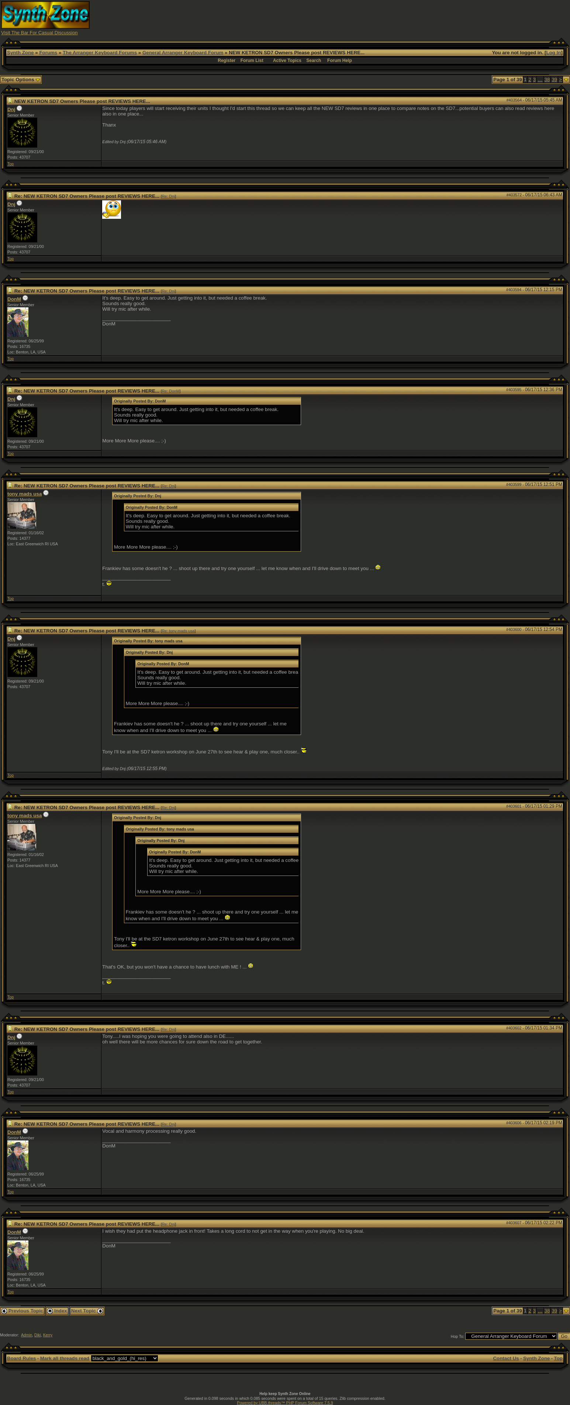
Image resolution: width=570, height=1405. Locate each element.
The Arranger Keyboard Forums (100, 52)
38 (547, 79)
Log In (553, 52)
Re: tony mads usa (178, 631)
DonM (14, 299)
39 (554, 79)
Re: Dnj (168, 196)
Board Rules (21, 1358)
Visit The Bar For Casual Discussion (39, 32)
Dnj (11, 109)
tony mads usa (24, 494)
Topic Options (20, 79)
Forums (48, 52)
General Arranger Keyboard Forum (182, 52)
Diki (37, 1335)
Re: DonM (171, 391)
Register (226, 60)
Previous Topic (22, 1310)
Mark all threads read (64, 1358)
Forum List (252, 60)
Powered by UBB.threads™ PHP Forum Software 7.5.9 (285, 1403)
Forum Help (339, 60)
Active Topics (287, 60)
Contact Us (506, 1358)
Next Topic (87, 1310)
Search (313, 60)
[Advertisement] (427, 17)
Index (57, 1310)
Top (10, 164)
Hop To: (457, 1336)
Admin (26, 1335)
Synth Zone (20, 52)
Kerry (47, 1335)
